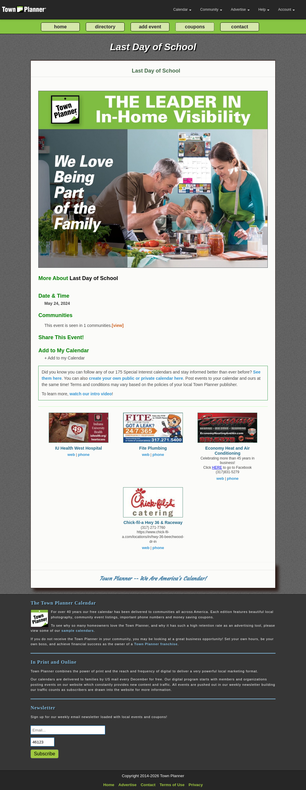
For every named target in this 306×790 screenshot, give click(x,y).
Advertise (240, 9)
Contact (148, 785)
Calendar (182, 9)
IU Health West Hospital (78, 448)
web (71, 454)
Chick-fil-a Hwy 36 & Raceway (153, 522)
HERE (217, 467)
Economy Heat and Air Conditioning (227, 451)
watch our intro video (91, 393)
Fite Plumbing (153, 448)
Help (264, 9)
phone (84, 454)
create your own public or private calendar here (136, 378)
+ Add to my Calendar (64, 358)
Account (286, 9)
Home (108, 785)
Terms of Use (172, 785)
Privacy (196, 785)
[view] (118, 325)
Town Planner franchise (156, 644)
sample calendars (78, 630)
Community (211, 9)
